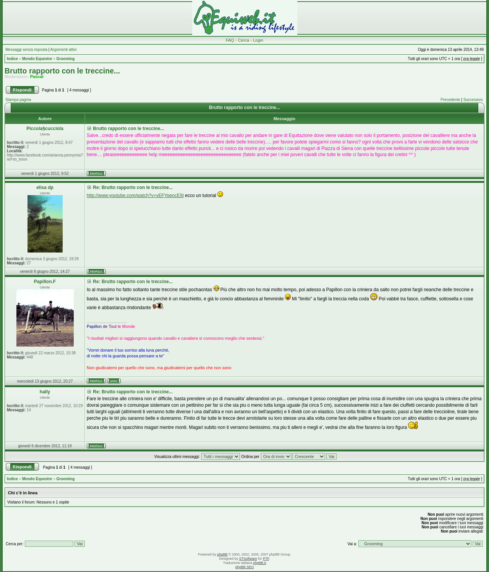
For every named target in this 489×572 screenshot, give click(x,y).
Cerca (243, 40)
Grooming (66, 59)
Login (258, 40)
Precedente (450, 100)
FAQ (230, 40)
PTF (266, 559)
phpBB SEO (244, 567)
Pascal (37, 76)
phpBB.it (259, 563)
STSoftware (248, 559)
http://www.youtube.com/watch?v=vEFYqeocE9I (135, 195)
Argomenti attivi (63, 49)
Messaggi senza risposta (26, 49)
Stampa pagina (18, 100)
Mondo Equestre (37, 59)
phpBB (222, 554)
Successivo (473, 100)
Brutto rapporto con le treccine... (62, 71)
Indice (12, 59)
